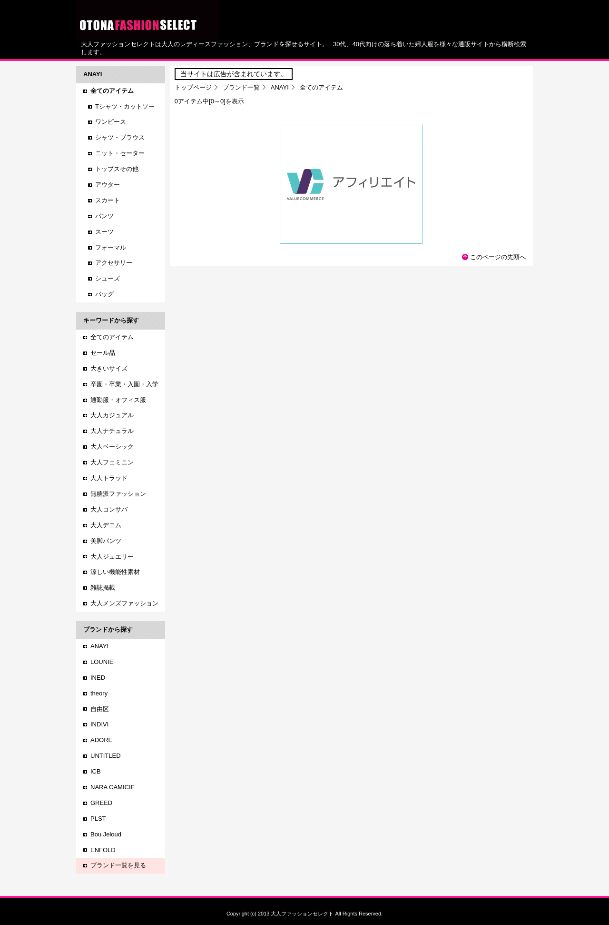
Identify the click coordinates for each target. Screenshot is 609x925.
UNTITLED (105, 755)
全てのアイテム (112, 337)
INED (97, 677)
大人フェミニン (112, 462)
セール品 (102, 352)
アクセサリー (113, 262)
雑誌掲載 (102, 587)
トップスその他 (116, 168)
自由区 (99, 709)
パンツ (104, 216)
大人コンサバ (109, 509)
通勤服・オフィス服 (118, 399)
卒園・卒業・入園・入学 (124, 384)
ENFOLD (103, 850)
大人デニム (105, 525)
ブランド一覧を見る (118, 865)
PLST (98, 818)
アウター (107, 184)
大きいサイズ (109, 368)
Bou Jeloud (105, 834)
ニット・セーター (120, 153)
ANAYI (280, 87)
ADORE (101, 740)
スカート (107, 200)
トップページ (193, 87)
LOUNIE (101, 661)
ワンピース (110, 121)
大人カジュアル (112, 415)
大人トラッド (109, 478)
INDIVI (99, 724)
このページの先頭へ (498, 257)
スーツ (104, 231)
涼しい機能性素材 (115, 571)
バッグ (104, 294)
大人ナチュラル (112, 430)
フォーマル (110, 247)
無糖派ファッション (118, 493)
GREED (101, 802)
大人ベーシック (112, 446)
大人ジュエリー (112, 556)
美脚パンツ (105, 540)
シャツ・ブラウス (120, 137)
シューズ (107, 278)
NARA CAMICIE (112, 787)
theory (99, 693)
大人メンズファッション (124, 603)
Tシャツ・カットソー (125, 106)
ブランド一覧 (241, 87)
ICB (95, 771)
